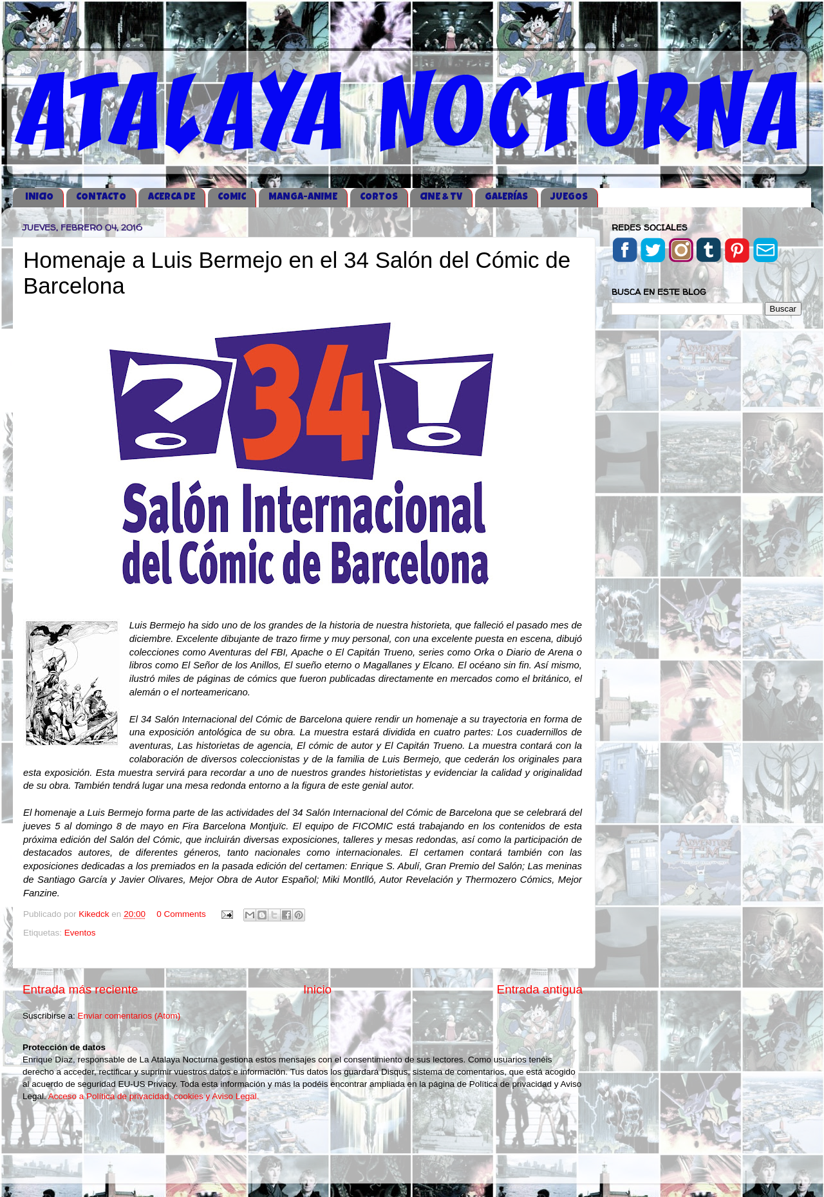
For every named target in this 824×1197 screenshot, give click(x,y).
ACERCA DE (171, 197)
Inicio (317, 989)
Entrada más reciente (80, 989)
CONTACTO (101, 197)
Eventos (80, 933)
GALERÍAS (506, 197)
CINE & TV (441, 197)
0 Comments (181, 914)
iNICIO (39, 197)
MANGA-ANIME (302, 197)
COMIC (232, 197)
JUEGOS (569, 197)
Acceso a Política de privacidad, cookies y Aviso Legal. (153, 1096)
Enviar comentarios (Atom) (129, 1016)
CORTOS (379, 197)
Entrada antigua (540, 989)
